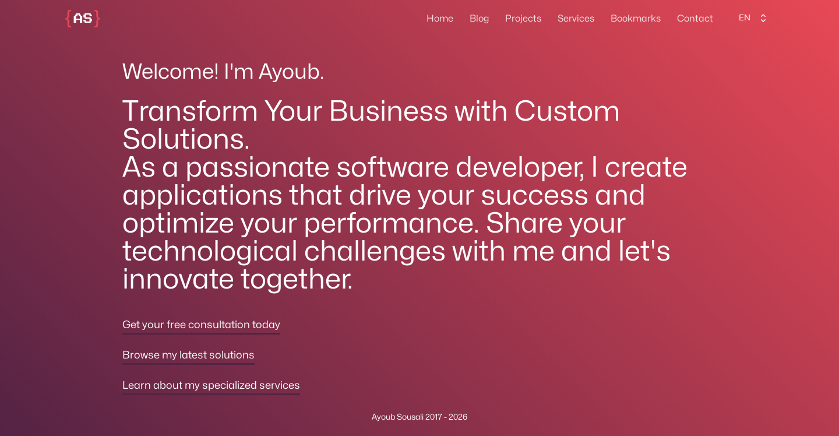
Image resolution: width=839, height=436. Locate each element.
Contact (695, 18)
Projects (523, 18)
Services (576, 18)
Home (439, 18)
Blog (479, 18)
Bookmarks (636, 18)
